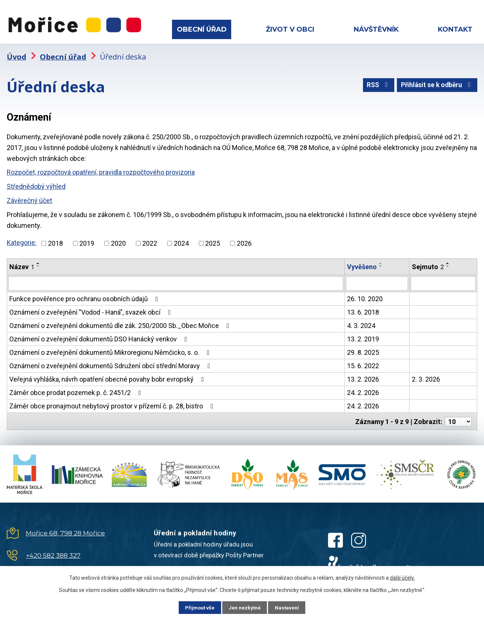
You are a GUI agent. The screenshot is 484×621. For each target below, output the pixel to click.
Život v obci (290, 29)
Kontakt (455, 29)
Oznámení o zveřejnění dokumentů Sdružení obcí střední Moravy (111, 363)
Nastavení (290, 607)
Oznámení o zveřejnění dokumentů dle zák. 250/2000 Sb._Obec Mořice (120, 323)
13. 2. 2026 (363, 376)
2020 (118, 241)
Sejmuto (428, 264)
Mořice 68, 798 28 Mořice (65, 530)
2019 (86, 241)
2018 (55, 241)
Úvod (16, 54)
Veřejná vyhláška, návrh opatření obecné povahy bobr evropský (108, 376)
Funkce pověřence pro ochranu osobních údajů (85, 296)
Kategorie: (21, 240)
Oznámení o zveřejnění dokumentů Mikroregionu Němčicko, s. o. (111, 350)
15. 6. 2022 (363, 363)
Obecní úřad (202, 29)
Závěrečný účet (29, 198)
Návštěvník (376, 29)
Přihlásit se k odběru (436, 83)
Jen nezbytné (245, 607)
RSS (375, 83)
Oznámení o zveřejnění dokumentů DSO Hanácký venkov (99, 336)
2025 (212, 241)
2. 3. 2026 (426, 376)
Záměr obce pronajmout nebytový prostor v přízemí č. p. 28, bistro (112, 403)
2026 (244, 241)
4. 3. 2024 (361, 323)
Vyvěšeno (362, 264)
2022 (149, 241)
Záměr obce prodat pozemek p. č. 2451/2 (76, 390)
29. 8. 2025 (363, 350)
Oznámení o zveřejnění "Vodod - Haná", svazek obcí (91, 309)
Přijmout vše (196, 607)
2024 (181, 241)
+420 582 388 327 (53, 552)
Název (21, 264)
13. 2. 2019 (363, 336)
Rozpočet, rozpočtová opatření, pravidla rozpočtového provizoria (101, 170)
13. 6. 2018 (363, 309)
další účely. (402, 577)
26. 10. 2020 (365, 296)
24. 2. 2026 (363, 390)
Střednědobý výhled (36, 184)
